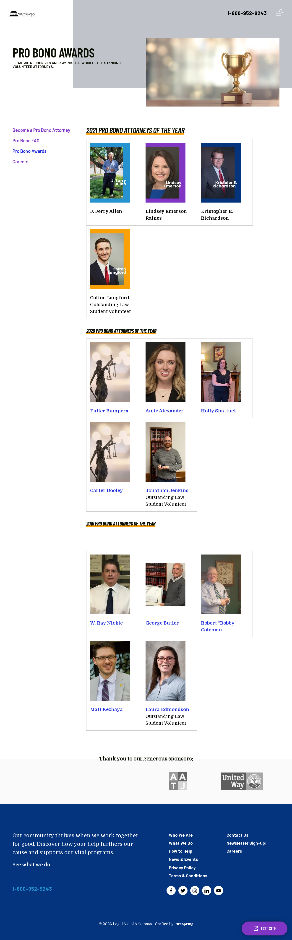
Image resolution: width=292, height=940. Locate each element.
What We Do (181, 843)
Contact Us (238, 835)
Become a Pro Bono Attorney (41, 130)
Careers (20, 161)
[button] (279, 13)
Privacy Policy (183, 867)
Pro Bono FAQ (26, 140)
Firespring (184, 924)
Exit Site (264, 928)
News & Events (184, 859)
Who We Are (181, 835)
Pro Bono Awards (30, 151)
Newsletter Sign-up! (247, 843)
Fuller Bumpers (109, 411)
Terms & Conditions (189, 875)
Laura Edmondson (167, 709)
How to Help (181, 851)
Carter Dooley (106, 490)
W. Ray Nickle (106, 623)
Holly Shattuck (219, 411)
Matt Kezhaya (106, 709)
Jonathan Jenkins (167, 490)
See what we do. (33, 865)
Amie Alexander (165, 411)
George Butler (162, 623)
